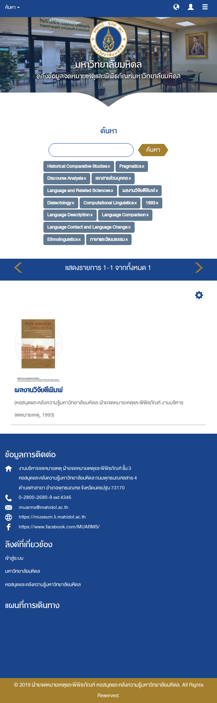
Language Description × (70, 215)
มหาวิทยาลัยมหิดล (22, 571)
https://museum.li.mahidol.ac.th (52, 517)
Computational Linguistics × (110, 202)
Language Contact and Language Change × (89, 227)
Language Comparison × (125, 215)
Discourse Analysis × (66, 178)
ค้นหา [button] (12, 7)
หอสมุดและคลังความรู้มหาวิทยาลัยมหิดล (43, 584)
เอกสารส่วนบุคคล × (113, 178)
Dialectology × (60, 202)
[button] (176, 6)
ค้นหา (153, 150)
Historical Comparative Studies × (78, 166)
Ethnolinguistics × (64, 239)
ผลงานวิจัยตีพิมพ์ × (140, 190)
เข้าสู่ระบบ (14, 558)
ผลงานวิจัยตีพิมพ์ (39, 390)
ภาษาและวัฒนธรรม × (109, 239)
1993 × (152, 202)
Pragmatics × (131, 166)
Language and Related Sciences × (80, 190)
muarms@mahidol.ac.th (43, 507)
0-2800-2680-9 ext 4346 (45, 497)
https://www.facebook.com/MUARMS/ (59, 527)
